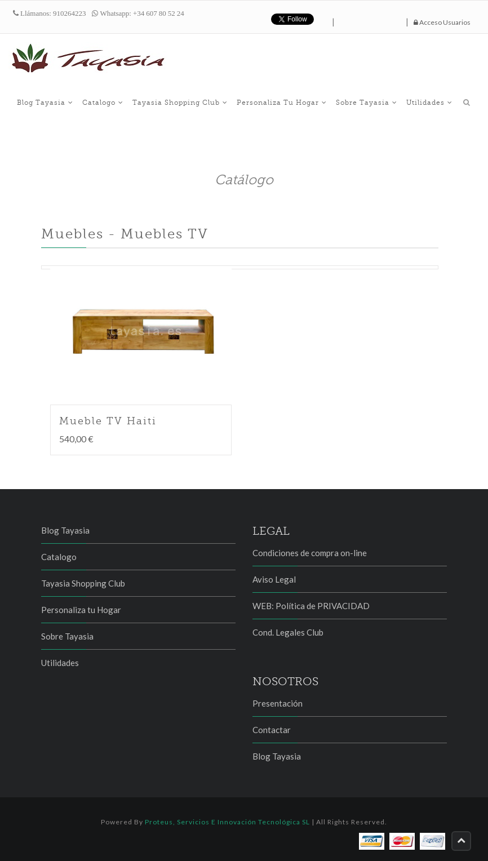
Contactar (271, 730)
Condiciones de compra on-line (309, 553)
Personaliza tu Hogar (282, 102)
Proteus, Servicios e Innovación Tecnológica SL (227, 822)
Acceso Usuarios (442, 22)
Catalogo (102, 102)
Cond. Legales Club (287, 632)
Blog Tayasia (45, 102)
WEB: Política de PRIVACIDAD (311, 606)
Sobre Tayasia (366, 102)
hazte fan (370, 19)
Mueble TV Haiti (108, 421)
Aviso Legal (274, 579)
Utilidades (429, 102)
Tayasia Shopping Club (180, 102)
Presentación (277, 703)
